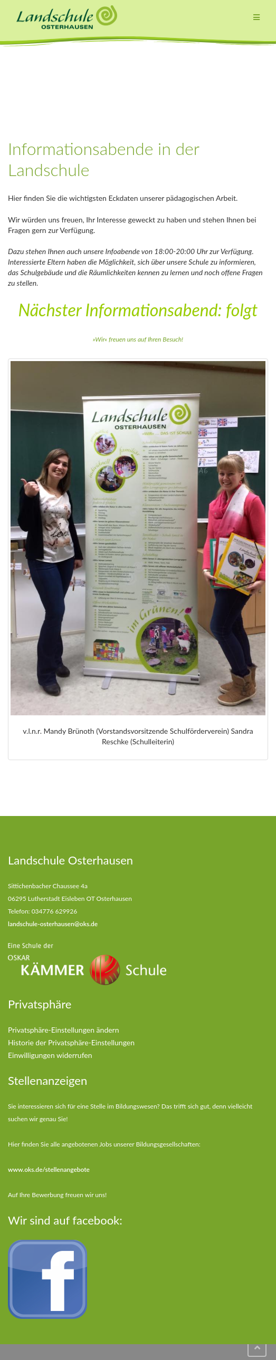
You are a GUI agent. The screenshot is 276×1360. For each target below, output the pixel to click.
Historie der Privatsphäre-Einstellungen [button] (71, 1042)
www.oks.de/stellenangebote (49, 1169)
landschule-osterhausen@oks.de (53, 924)
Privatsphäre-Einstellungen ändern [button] (63, 1029)
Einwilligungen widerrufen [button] (50, 1055)
